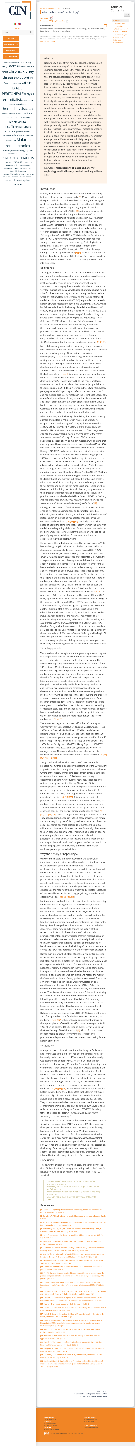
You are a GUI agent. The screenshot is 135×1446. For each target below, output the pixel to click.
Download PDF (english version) (52, 21)
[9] (78, 1030)
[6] (57, 719)
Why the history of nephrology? (121, 33)
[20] (54, 814)
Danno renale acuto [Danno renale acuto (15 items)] (14, 83)
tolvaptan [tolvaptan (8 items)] (29, 177)
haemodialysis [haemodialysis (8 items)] (21, 104)
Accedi (17, 28)
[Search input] (16, 32)
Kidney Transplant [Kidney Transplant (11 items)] (20, 135)
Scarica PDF (44, 18)
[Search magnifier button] (31, 32)
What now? (119, 37)
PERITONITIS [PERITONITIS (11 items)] (18, 162)
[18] (46, 814)
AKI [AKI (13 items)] (18, 66)
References (119, 42)
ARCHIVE (11, 39)
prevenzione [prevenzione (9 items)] (10, 165)
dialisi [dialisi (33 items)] (28, 83)
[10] (101, 810)
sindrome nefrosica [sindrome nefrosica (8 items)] (26, 174)
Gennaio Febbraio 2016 (50, 8)
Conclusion (119, 40)
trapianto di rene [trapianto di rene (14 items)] (12, 180)
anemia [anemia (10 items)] (23, 66)
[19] (50, 814)
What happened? (121, 29)
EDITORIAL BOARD (11, 45)
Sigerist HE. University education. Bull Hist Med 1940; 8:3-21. (65, 1304)
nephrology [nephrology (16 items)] (19, 150)
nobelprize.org (67, 896)
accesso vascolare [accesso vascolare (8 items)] (11, 63)
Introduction (120, 23)
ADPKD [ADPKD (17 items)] (12, 66)
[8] (100, 754)
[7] (56, 356)
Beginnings (119, 26)
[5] (54, 719)
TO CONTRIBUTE (11, 56)
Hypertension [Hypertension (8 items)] (16, 113)
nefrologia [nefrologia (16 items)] (8, 150)
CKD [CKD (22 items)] (18, 77)
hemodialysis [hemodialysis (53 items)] (14, 108)
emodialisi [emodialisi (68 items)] (12, 99)
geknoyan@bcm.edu (47, 41)
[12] (42, 814)
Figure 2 (54, 1020)
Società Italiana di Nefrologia (65, 1433)
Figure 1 (64, 374)
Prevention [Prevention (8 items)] (28, 162)
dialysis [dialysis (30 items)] (29, 94)
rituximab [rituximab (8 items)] (18, 168)
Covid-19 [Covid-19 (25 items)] (27, 77)
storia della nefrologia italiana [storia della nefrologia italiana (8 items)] (14, 177)
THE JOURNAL (11, 50)
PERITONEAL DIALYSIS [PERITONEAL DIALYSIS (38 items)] (18, 158)
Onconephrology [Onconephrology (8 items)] (22, 154)
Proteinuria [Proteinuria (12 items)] (21, 165)
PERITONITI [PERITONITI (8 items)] (8, 162)
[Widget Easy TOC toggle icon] (127, 14)
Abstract (118, 21)
